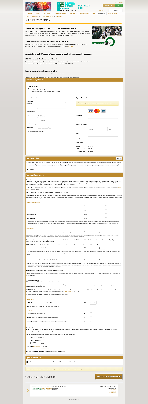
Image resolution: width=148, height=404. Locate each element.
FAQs (93, 13)
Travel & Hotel (47, 13)
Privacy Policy (113, 391)
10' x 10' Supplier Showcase (33, 202)
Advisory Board (84, 13)
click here (70, 46)
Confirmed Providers (60, 13)
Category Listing (31, 299)
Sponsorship (73, 13)
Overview (29, 13)
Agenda (38, 13)
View (119, 158)
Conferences (35, 16)
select (65, 102)
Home (28, 16)
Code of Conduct (112, 392)
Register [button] (119, 5)
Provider (101, 10)
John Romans (68, 291)
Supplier (115, 10)
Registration (101, 13)
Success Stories (112, 13)
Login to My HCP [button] (109, 5)
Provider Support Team (46, 388)
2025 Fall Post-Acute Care (47, 16)
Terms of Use (113, 389)
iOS (29, 253)
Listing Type (30, 310)
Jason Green (49, 389)
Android (34, 253)
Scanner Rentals (30, 228)
